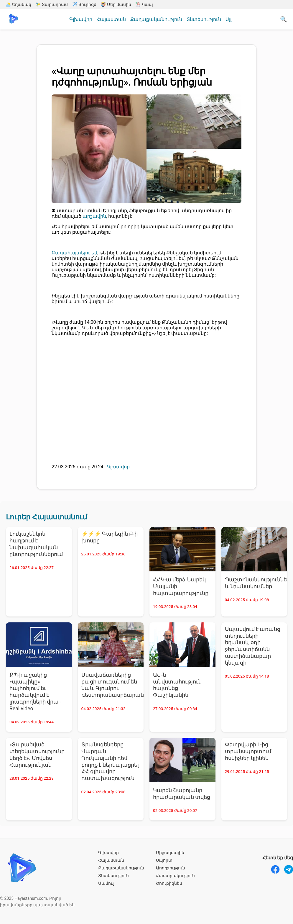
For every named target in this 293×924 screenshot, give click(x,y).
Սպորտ (164, 860)
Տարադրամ (52, 4)
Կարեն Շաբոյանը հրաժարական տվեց (181, 793)
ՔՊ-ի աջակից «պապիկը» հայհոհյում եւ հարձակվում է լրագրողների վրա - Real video (35, 692)
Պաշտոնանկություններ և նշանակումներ (256, 583)
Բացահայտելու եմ (74, 253)
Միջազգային (170, 852)
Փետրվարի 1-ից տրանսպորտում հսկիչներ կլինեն (248, 751)
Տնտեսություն (204, 19)
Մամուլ (106, 883)
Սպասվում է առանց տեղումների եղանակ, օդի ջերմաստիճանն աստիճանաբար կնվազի (253, 646)
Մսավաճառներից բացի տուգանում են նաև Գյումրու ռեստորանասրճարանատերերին (112, 685)
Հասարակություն (175, 875)
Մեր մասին (116, 4)
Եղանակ (18, 4)
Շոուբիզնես (169, 883)
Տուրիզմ (84, 4)
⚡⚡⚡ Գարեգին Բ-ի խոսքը (109, 537)
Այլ (228, 19)
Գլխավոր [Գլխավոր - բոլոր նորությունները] (118, 467)
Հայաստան (111, 19)
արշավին (94, 216)
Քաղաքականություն (156, 19)
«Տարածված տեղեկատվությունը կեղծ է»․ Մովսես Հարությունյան (37, 755)
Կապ (144, 4)
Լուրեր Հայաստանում (46, 517)
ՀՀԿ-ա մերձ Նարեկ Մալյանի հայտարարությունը (180, 586)
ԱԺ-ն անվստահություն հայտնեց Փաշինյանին (177, 685)
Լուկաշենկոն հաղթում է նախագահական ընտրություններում (36, 544)
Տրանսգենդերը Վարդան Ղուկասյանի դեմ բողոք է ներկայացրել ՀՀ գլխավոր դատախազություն (110, 761)
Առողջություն (170, 868)
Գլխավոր (80, 19)
